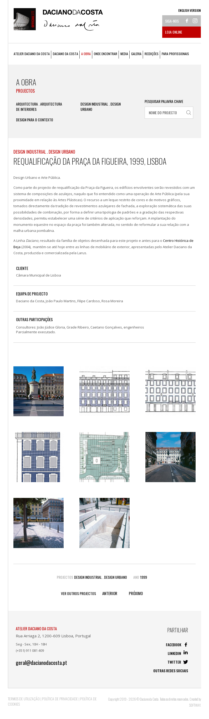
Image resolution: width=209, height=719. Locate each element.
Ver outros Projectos (78, 593)
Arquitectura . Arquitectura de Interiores (39, 106)
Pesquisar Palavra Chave (164, 101)
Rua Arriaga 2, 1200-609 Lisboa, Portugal (53, 635)
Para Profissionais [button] (175, 53)
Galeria (136, 53)
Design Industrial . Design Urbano (100, 106)
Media (124, 53)
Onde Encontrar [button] (105, 53)
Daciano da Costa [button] (65, 53)
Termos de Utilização (24, 698)
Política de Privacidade (60, 698)
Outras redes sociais (170, 670)
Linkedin (178, 653)
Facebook (177, 644)
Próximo (136, 593)
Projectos (25, 91)
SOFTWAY (194, 705)
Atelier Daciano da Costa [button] (32, 53)
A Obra (86, 53)
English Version (189, 10)
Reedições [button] (152, 53)
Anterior (109, 593)
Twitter (177, 662)
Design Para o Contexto (34, 119)
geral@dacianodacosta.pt (41, 662)
